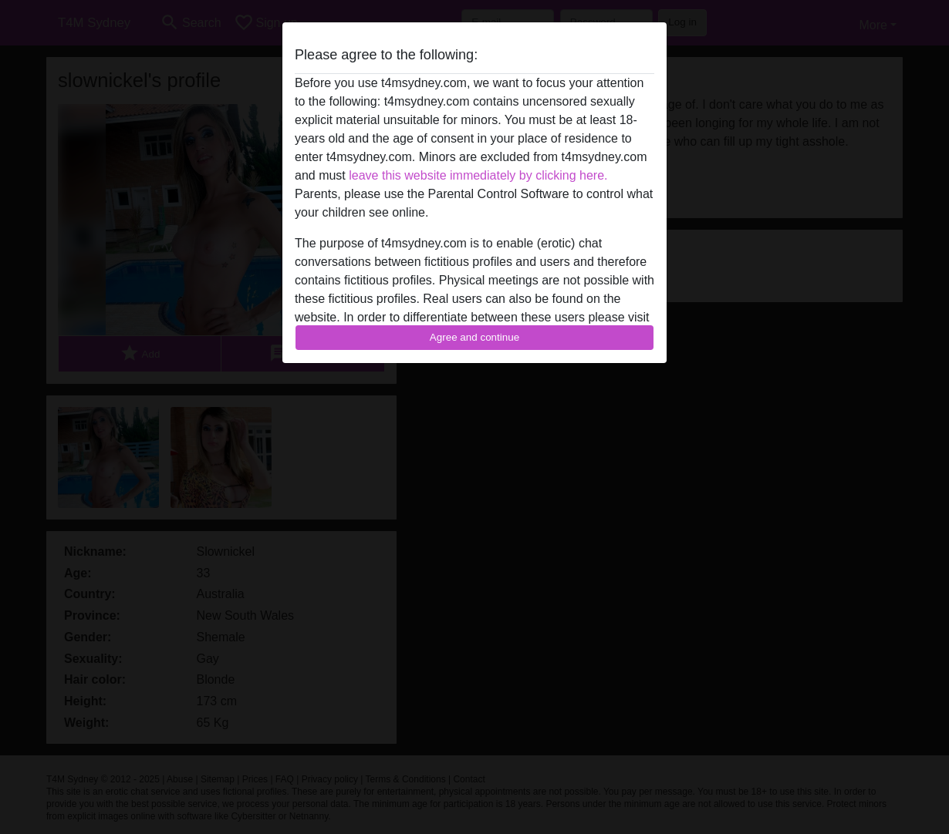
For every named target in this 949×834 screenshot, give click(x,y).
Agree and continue (474, 337)
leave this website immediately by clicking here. (478, 175)
